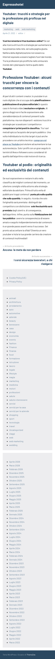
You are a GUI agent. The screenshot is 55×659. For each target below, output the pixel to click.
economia (14, 336)
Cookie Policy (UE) (17, 277)
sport (11, 418)
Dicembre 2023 (16, 563)
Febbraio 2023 (16, 601)
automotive (14, 313)
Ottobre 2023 (15, 571)
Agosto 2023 (15, 578)
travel (12, 426)
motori (12, 388)
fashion (12, 343)
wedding (13, 445)
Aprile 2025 (14, 503)
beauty (12, 320)
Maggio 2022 (15, 635)
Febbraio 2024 (16, 556)
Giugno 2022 (15, 631)
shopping (13, 415)
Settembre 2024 (17, 529)
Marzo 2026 (14, 465)
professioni (14, 392)
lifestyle (13, 373)
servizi (12, 403)
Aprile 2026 (14, 461)
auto (11, 309)
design (12, 332)
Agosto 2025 (15, 488)
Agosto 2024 (15, 533)
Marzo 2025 (14, 507)
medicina (13, 384)
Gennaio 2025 (15, 514)
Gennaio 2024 (15, 559)
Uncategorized (16, 430)
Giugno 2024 (15, 540)
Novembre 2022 (16, 612)
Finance (13, 347)
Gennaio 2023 (15, 604)
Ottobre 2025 (15, 480)
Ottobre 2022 (15, 616)
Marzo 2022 (14, 642)
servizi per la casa (17, 407)
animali (12, 298)
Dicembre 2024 (16, 518)
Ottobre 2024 (15, 525)
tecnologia (14, 422)
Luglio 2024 (14, 537)
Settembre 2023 (17, 574)
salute (12, 396)
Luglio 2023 (14, 582)
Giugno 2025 (15, 495)
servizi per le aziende (19, 411)
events (12, 339)
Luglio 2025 (14, 492)
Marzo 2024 (14, 552)
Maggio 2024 (15, 544)
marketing (8, 29)
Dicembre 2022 (16, 608)
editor (20, 33)
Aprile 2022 (14, 638)
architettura (15, 302)
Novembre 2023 (16, 567)
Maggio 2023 (15, 589)
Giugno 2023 (15, 586)
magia (12, 377)
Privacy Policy (15, 281)
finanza (12, 351)
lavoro (12, 366)
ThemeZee (31, 654)
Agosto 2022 (15, 623)
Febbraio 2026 (16, 469)
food (11, 354)
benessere (14, 324)
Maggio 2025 (15, 499)
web (17, 29)
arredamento (15, 305)
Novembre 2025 (16, 476)
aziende (13, 317)
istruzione (14, 362)
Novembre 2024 (16, 522)
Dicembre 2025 (16, 473)
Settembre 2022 (17, 620)
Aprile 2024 (14, 548)
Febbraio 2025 (16, 510)
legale (12, 369)
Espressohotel (13, 4)
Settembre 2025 (17, 484)
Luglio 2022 (14, 627)
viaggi (12, 433)
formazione (14, 358)
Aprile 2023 (14, 593)
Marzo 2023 (14, 597)
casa (11, 328)
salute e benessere (18, 400)
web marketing (28, 29)
